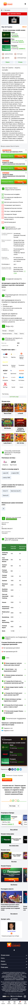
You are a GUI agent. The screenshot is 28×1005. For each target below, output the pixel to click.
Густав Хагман (11, 931)
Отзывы (20, 62)
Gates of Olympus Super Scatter (16, 855)
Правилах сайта (20, 979)
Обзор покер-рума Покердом (16, 839)
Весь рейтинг (14, 829)
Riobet (13, 32)
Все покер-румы (14, 845)
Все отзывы (15, 805)
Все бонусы (14, 884)
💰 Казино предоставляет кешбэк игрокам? (13, 688)
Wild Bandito (7, 428)
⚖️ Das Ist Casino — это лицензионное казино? (10, 670)
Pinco (12, 39)
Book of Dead (7, 413)
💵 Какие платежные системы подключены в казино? (12, 700)
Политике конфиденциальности (14, 979)
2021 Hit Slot (20, 443)
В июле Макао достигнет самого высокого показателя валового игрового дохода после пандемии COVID (10, 907)
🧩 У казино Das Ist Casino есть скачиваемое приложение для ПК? (14, 682)
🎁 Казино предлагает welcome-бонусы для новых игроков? (13, 664)
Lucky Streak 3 (7, 443)
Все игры (14, 861)
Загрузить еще (14, 396)
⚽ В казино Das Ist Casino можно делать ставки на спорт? (13, 706)
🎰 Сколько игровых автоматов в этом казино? (13, 676)
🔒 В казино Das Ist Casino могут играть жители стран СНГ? (13, 694)
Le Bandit (20, 413)
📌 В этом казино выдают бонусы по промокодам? (13, 712)
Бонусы (7, 62)
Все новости (14, 913)
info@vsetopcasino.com (7, 976)
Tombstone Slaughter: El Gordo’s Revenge (20, 430)
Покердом (14, 45)
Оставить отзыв (7, 779)
